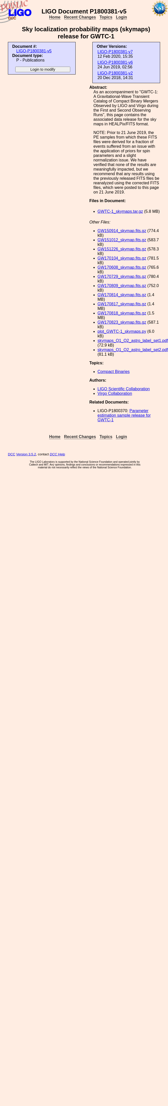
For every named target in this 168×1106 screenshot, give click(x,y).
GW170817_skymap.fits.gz (121, 304)
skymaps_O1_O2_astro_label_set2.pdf (132, 350)
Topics (106, 17)
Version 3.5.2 (26, 454)
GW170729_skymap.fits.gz (121, 276)
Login (121, 17)
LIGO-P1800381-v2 (115, 73)
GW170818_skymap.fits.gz (121, 313)
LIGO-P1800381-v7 (115, 52)
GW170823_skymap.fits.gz (121, 322)
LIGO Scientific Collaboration (123, 389)
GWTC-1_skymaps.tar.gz (120, 211)
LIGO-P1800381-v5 (34, 51)
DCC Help (57, 454)
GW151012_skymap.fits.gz (121, 240)
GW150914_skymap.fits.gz (121, 231)
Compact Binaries (113, 371)
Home (54, 17)
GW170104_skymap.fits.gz (121, 258)
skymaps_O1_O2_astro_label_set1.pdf (132, 340)
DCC (11, 454)
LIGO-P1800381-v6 (115, 62)
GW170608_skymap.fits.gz (121, 267)
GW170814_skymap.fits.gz (121, 295)
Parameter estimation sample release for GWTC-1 (124, 415)
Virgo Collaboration (114, 393)
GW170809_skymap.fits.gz (121, 285)
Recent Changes (80, 17)
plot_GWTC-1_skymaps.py (121, 331)
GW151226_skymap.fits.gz (121, 249)
